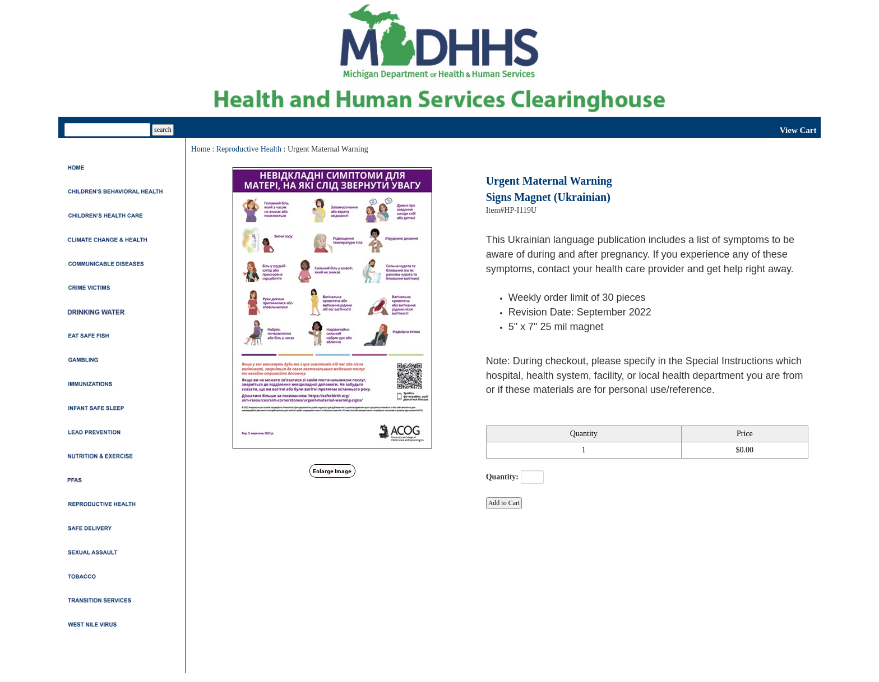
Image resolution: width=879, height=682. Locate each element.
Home (200, 149)
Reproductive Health (248, 149)
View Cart (798, 130)
